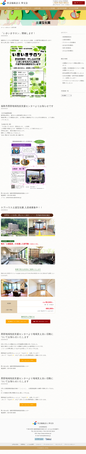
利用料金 (23, 444)
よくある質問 (30, 444)
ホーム (10, 8)
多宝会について (26, 8)
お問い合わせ (79, 2)
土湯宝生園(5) (67, 39)
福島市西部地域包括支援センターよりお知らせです (27, 106)
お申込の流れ (15, 444)
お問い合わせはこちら (41, 321)
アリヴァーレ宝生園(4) (69, 42)
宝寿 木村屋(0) (67, 48)
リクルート (38, 444)
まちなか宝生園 (73, 8)
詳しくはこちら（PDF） (28, 360)
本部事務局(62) (67, 37)
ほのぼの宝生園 (62, 8)
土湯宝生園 (37, 8)
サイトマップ (59, 444)
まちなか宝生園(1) (68, 50)
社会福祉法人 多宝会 (43, 447)
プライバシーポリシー (69, 444)
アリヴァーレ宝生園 (49, 8)
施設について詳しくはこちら (17, 321)
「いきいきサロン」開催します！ (18, 33)
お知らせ (17, 8)
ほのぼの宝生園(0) (68, 45)
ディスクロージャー (48, 444)
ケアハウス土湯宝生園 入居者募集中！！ (22, 207)
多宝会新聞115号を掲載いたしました (73, 73)
